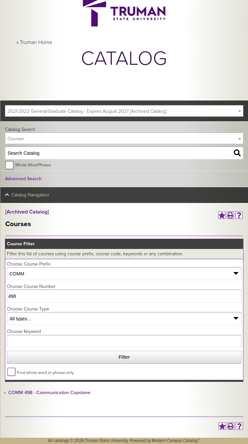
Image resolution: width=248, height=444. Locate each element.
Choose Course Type (28, 309)
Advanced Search (23, 179)
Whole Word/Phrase (33, 165)
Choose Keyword (24, 331)
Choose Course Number (31, 286)
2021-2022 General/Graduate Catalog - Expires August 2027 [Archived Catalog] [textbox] (87, 111)
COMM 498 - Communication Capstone (49, 392)
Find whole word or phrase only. (45, 372)
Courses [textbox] (16, 138)
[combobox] (124, 111)
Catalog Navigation (30, 195)
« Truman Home (34, 42)
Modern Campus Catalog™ (175, 440)
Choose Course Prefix (29, 264)
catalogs (61, 440)
